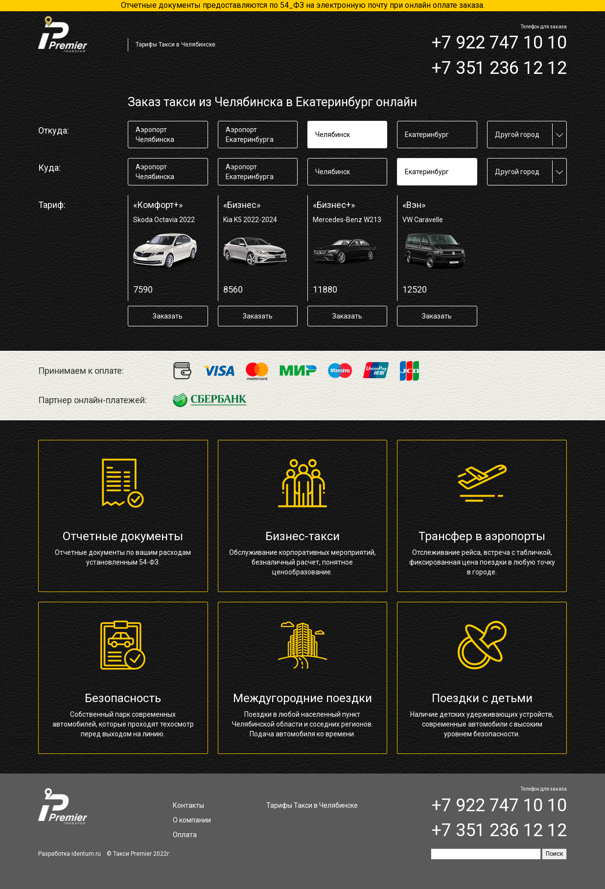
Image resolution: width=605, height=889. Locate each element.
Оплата (185, 835)
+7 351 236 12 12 (499, 68)
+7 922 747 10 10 (499, 42)
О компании (192, 820)
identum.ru (86, 853)
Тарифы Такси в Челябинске (175, 44)
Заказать (168, 316)
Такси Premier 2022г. (142, 853)
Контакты (188, 805)
